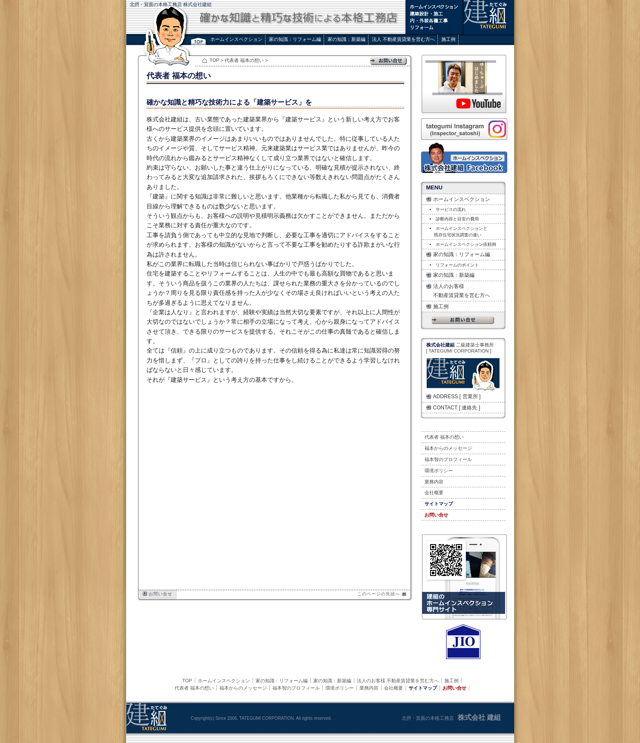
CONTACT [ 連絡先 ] (457, 408)
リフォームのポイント (457, 265)
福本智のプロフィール (448, 459)
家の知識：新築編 (346, 39)
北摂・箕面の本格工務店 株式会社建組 (171, 4)
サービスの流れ (451, 209)
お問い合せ (157, 593)
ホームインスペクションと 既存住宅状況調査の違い (458, 231)
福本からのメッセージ (448, 448)
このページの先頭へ (381, 593)
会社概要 (434, 492)
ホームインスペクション (236, 39)
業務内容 (434, 481)
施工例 (448, 39)
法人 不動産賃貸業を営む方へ (403, 39)
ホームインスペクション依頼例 (466, 244)
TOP (214, 60)
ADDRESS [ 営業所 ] (457, 396)
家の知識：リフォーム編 (295, 39)
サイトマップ (439, 503)
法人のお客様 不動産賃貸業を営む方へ (461, 290)
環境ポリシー (439, 470)
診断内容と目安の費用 (457, 219)
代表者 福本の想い (245, 60)
